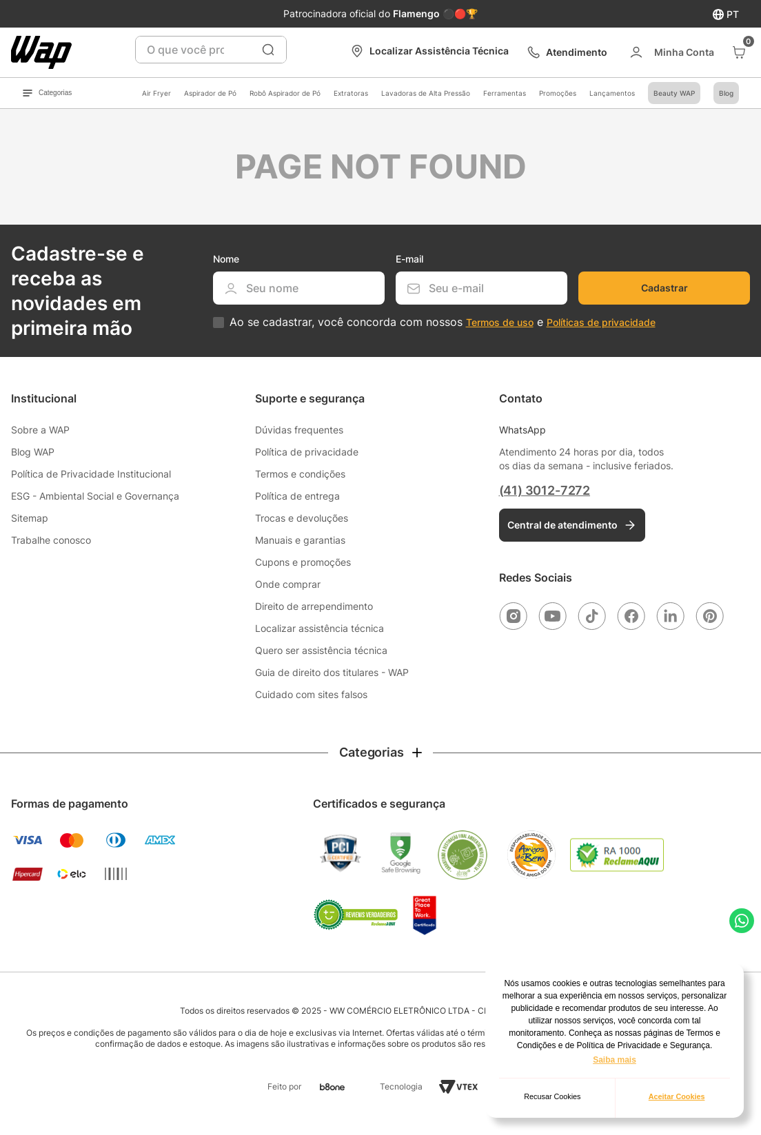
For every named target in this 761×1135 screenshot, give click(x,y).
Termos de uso (500, 322)
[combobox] (211, 49)
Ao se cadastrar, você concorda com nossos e (443, 322)
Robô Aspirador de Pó (285, 93)
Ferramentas (504, 93)
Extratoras (351, 93)
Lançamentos (612, 93)
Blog (726, 93)
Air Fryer (156, 93)
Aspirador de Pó (210, 93)
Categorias (47, 93)
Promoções (557, 93)
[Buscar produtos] (268, 50)
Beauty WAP (674, 93)
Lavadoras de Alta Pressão (425, 93)
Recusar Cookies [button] (552, 1096)
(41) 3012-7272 (544, 490)
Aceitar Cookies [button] (677, 1096)
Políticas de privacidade (601, 322)
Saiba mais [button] (614, 1060)
